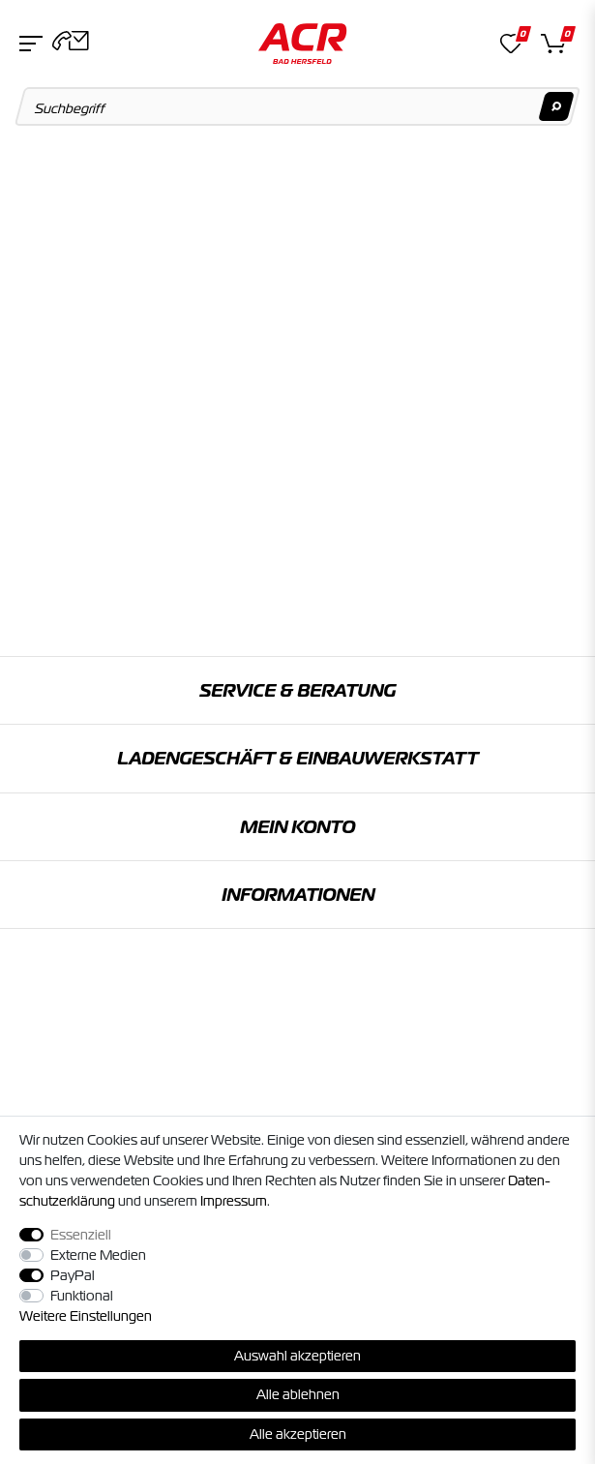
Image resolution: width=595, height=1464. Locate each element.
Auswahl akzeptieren (297, 1355)
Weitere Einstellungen (85, 1316)
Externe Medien (98, 1255)
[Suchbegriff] (298, 106)
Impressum (233, 1201)
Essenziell (80, 1234)
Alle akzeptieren (298, 1434)
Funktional (81, 1295)
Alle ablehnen (298, 1394)
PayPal (72, 1275)
